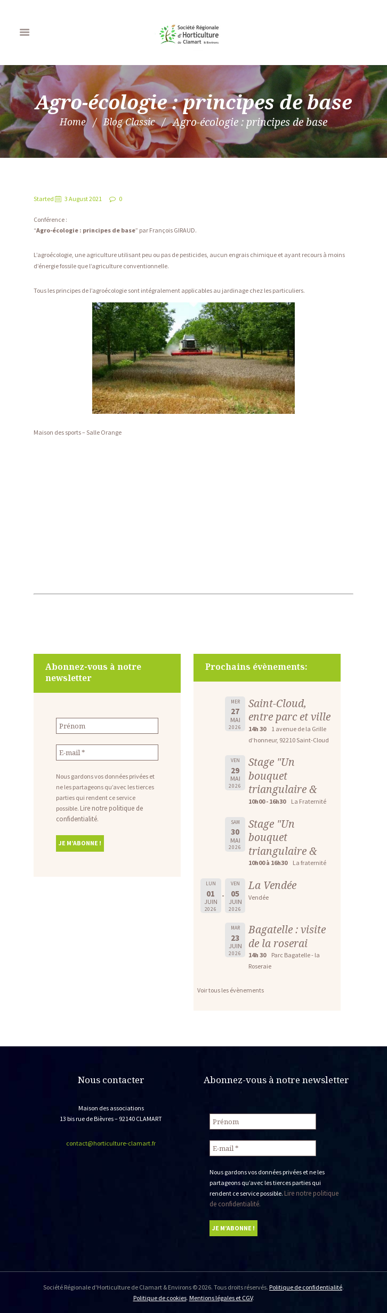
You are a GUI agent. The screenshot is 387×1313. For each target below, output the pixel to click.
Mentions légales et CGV (221, 1297)
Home (70, 122)
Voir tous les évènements (230, 990)
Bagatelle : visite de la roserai (287, 936)
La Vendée (272, 885)
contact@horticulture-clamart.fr (111, 1143)
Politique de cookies (160, 1297)
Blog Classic (130, 122)
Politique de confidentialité (305, 1286)
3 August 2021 (83, 199)
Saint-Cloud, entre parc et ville (289, 710)
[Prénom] (107, 725)
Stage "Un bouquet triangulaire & (282, 775)
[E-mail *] (107, 751)
